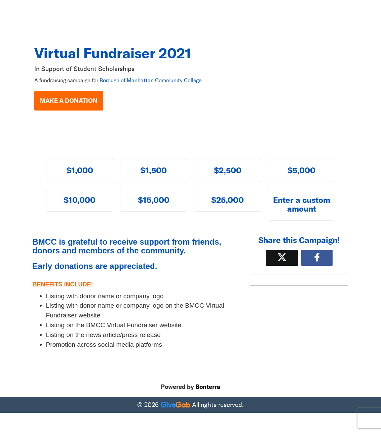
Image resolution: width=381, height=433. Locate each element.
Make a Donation (69, 100)
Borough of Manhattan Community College (150, 80)
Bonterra (207, 387)
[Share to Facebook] (317, 258)
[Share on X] (282, 258)
